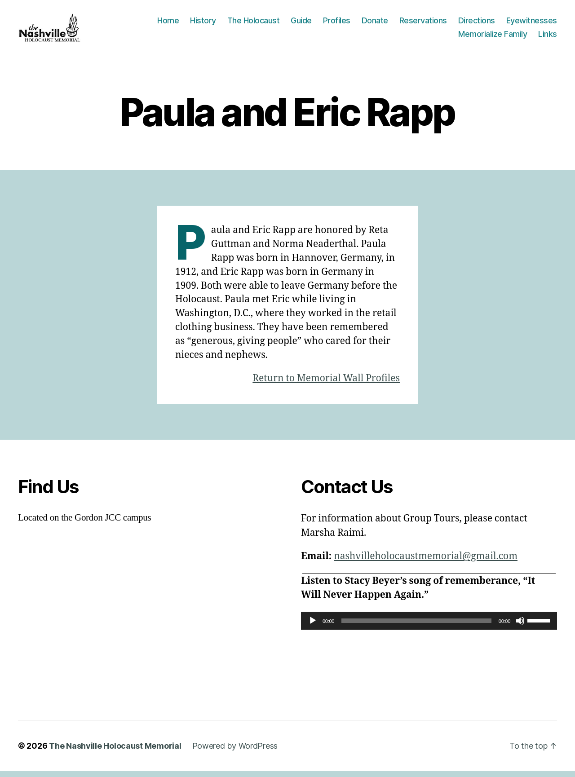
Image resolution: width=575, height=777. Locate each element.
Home (168, 23)
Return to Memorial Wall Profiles (326, 384)
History (203, 23)
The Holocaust (253, 23)
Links (547, 36)
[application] (429, 627)
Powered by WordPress (235, 751)
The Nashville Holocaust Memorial (115, 751)
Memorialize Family (492, 36)
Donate (375, 23)
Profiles (336, 23)
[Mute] (520, 626)
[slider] (416, 626)
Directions (476, 23)
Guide (301, 23)
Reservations (423, 23)
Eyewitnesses (531, 23)
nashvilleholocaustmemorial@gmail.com (426, 562)
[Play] (312, 626)
